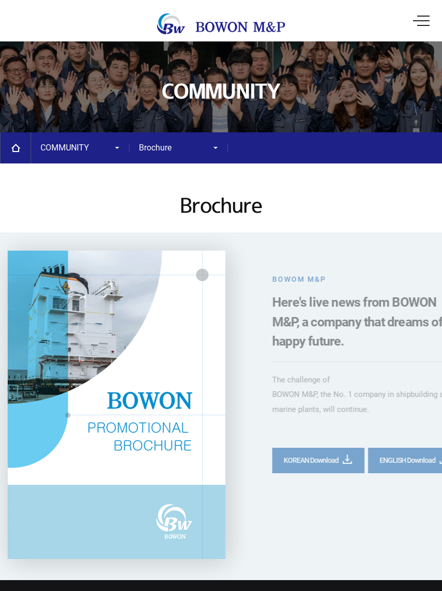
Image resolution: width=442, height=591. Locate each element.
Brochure (155, 148)
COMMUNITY (64, 148)
